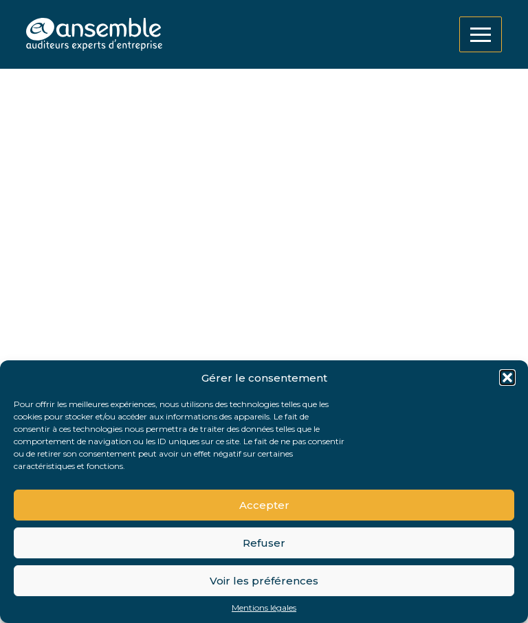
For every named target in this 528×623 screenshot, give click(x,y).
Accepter (264, 505)
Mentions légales (264, 608)
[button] (507, 377)
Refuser (264, 542)
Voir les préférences (264, 580)
